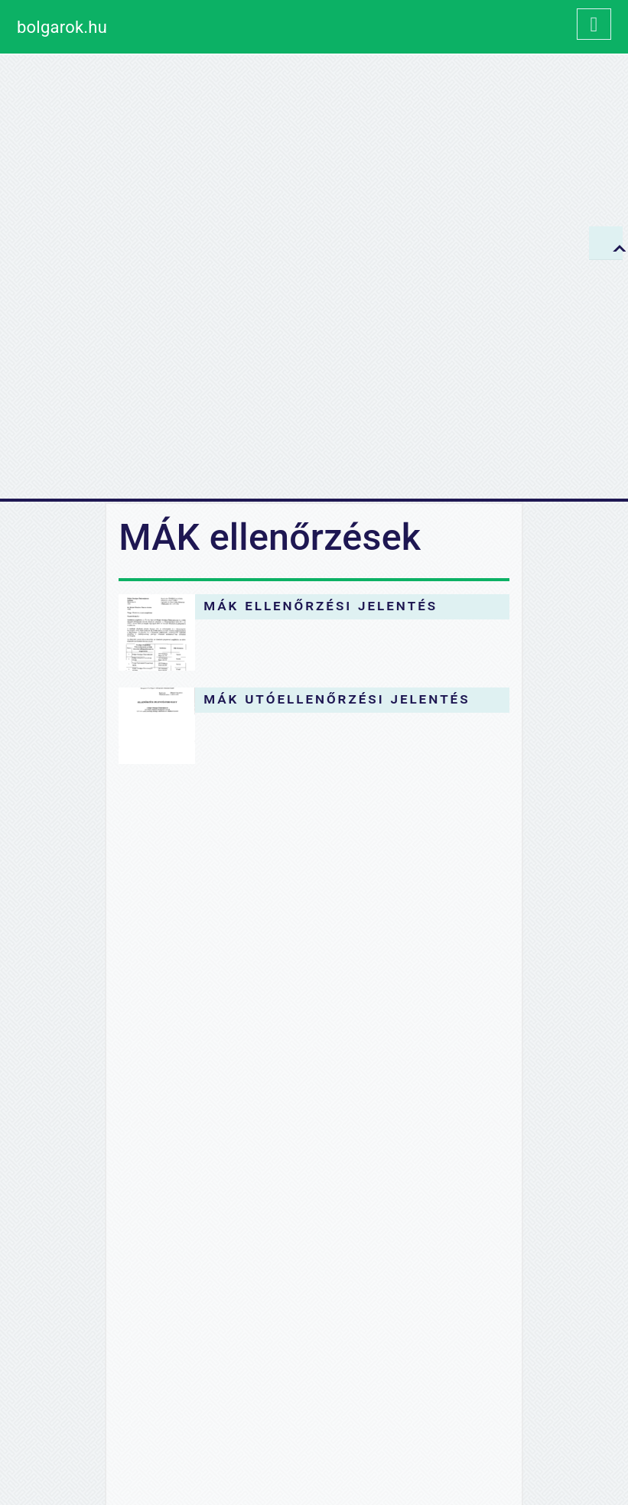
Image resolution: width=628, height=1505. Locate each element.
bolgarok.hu (62, 27)
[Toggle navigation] (594, 24)
